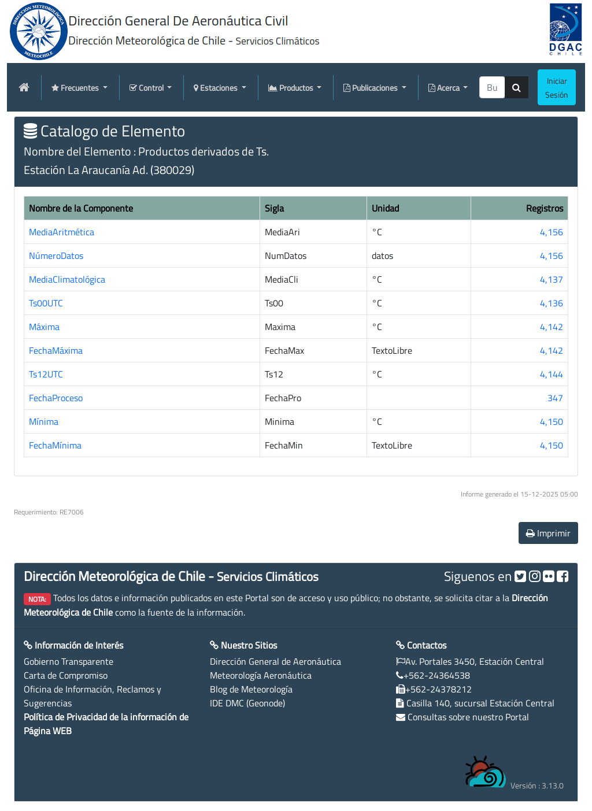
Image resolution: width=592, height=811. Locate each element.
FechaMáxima (56, 350)
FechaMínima (55, 445)
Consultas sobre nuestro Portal (468, 717)
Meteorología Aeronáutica (261, 675)
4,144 (551, 374)
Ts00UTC (46, 303)
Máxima (44, 327)
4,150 (551, 421)
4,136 (551, 303)
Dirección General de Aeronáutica (275, 661)
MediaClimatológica (67, 279)
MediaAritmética (61, 232)
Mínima (43, 421)
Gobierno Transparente (68, 661)
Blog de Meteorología (251, 689)
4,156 (551, 232)
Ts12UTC (46, 374)
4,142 (551, 327)
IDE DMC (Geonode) (247, 703)
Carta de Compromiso (66, 675)
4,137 (551, 279)
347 (555, 398)
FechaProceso (56, 398)
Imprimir (548, 533)
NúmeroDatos (56, 255)
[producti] (492, 87)
